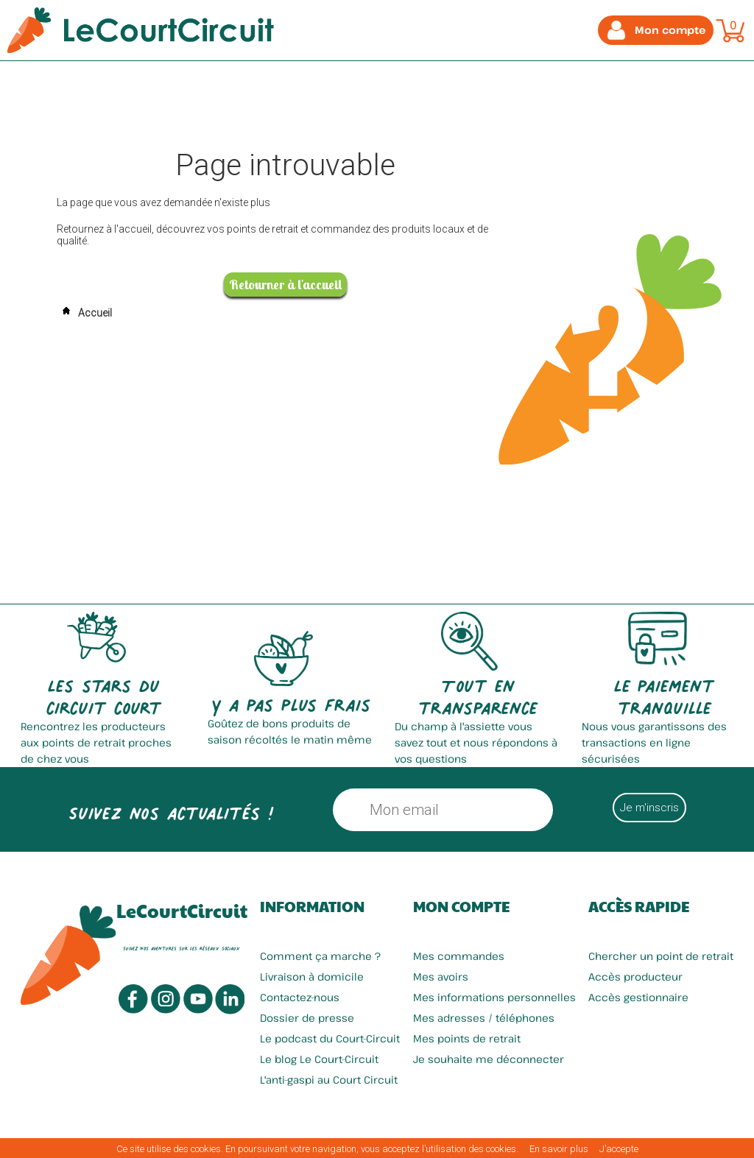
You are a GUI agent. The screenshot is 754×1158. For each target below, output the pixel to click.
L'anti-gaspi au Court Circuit (329, 1080)
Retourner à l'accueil (285, 284)
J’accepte (618, 1148)
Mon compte (461, 906)
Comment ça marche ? (320, 956)
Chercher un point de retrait (660, 956)
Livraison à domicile (312, 977)
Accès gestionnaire (638, 997)
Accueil (84, 313)
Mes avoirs (440, 977)
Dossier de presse (307, 1018)
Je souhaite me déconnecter (488, 1059)
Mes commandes (458, 956)
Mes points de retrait (467, 1038)
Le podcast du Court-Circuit (330, 1038)
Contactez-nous (299, 997)
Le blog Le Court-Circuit (319, 1059)
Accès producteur (635, 977)
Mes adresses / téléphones (483, 1018)
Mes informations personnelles (494, 997)
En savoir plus (558, 1148)
